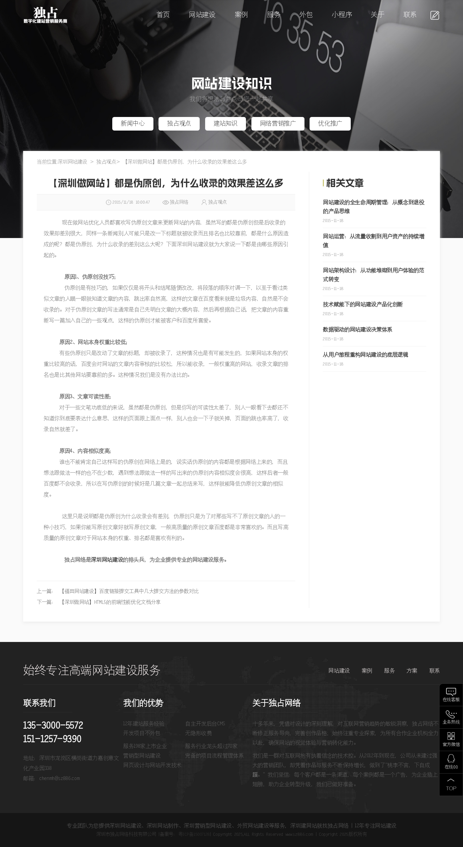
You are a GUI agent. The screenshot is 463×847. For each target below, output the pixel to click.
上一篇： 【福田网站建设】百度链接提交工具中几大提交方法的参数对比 (118, 591)
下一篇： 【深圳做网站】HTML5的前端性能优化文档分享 (99, 602)
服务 (273, 15)
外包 (306, 15)
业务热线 (451, 722)
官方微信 (451, 744)
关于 (377, 15)
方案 (412, 671)
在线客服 (451, 699)
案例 (241, 15)
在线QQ (451, 767)
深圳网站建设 (72, 162)
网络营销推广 (278, 123)
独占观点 (179, 123)
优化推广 (330, 123)
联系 (410, 15)
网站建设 (202, 15)
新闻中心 (133, 123)
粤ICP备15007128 (194, 834)
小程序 (342, 15)
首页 (163, 15)
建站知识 (226, 123)
